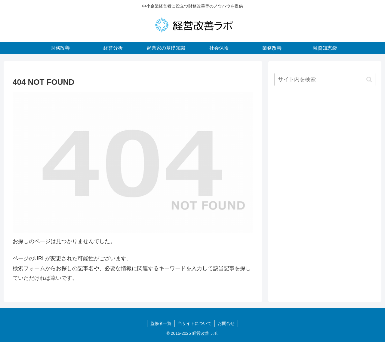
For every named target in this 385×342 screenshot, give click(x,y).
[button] (369, 79)
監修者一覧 (160, 323)
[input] (324, 79)
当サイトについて (194, 323)
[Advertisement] (324, 139)
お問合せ (226, 323)
